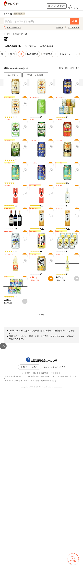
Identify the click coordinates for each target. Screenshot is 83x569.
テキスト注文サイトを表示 (54, 546)
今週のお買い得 (17, 34)
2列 (72, 68)
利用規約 (26, 552)
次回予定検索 (73, 27)
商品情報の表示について (16, 82)
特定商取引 (55, 552)
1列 (66, 68)
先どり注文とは (39, 82)
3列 (77, 68)
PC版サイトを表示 (29, 546)
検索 (74, 21)
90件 (26, 68)
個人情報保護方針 (40, 552)
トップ (6, 34)
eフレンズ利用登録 (56, 6)
